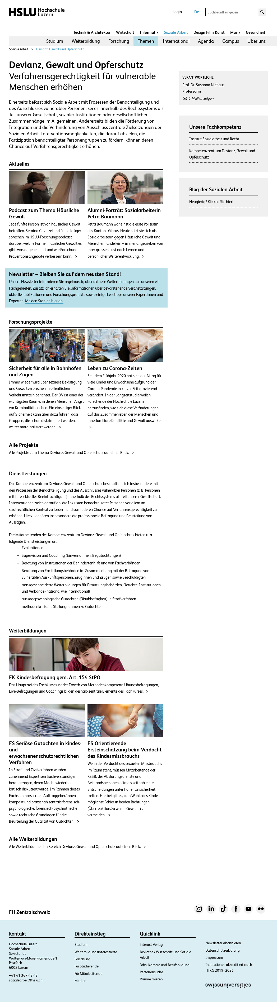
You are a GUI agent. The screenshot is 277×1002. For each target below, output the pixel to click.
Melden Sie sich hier (41, 301)
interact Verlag (151, 944)
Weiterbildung (86, 41)
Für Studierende (87, 966)
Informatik (149, 32)
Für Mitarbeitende (88, 973)
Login (177, 11)
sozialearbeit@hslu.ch (26, 980)
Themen (146, 41)
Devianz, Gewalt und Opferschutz (60, 49)
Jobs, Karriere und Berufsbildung (165, 965)
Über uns (256, 41)
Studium (54, 41)
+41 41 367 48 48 (23, 975)
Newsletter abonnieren (223, 943)
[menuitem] (54, 41)
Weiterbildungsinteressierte (96, 952)
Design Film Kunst (209, 32)
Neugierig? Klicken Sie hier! (211, 201)
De (196, 11)
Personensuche (151, 972)
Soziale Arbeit (176, 32)
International (176, 41)
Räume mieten (151, 979)
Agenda (206, 41)
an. (60, 301)
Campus (230, 41)
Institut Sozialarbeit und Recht (214, 139)
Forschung (118, 41)
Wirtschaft (125, 32)
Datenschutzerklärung (222, 950)
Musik (235, 32)
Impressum (214, 957)
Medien (80, 981)
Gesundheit (255, 32)
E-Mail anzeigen (201, 98)
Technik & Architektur (91, 32)
